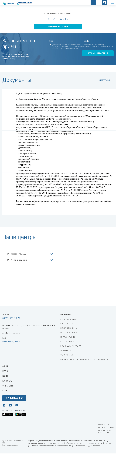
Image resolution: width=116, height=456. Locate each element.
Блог (4, 391)
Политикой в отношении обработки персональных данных (75, 46)
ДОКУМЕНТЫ (65, 351)
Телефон (86, 41)
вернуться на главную (58, 27)
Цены (5, 376)
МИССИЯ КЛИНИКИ (68, 337)
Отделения (8, 386)
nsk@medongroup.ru (11, 333)
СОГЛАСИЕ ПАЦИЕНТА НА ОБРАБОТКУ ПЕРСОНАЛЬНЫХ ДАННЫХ (86, 359)
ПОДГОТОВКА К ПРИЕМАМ (71, 346)
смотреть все (104, 80)
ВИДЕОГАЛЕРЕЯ (66, 324)
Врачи (5, 371)
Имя (51, 41)
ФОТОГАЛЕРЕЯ (66, 355)
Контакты (7, 381)
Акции (5, 366)
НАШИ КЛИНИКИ (67, 342)
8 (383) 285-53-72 (11, 318)
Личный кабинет (14, 398)
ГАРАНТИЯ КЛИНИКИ (68, 328)
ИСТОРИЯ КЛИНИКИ (68, 333)
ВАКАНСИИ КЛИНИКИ (69, 319)
